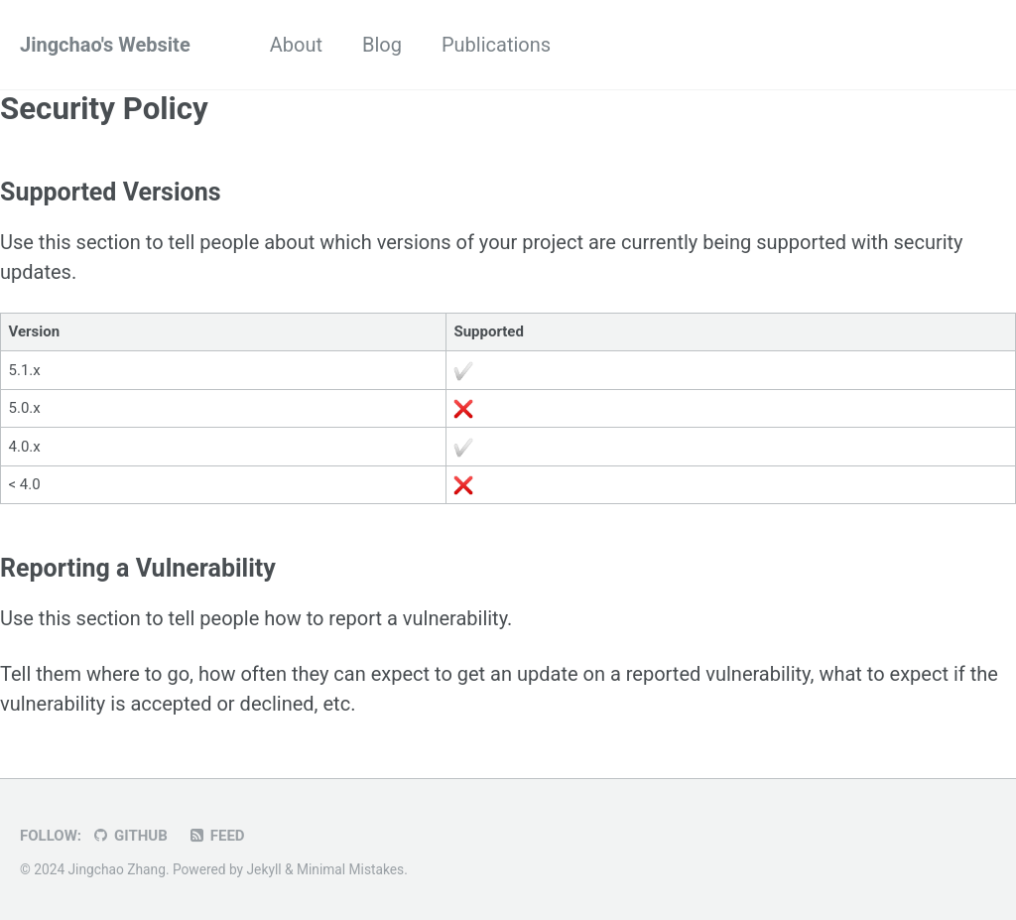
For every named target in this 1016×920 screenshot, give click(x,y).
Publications (496, 45)
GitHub (129, 836)
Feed (216, 836)
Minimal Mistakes (350, 869)
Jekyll (264, 869)
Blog (382, 45)
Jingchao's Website (105, 45)
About (296, 45)
